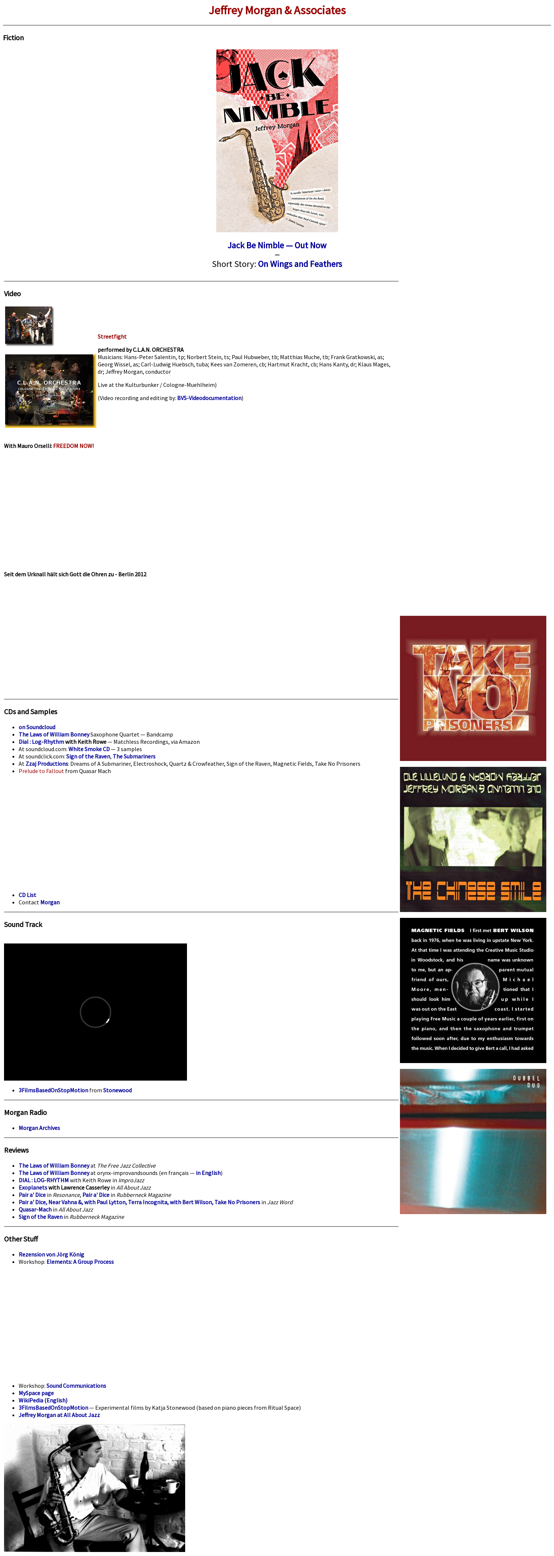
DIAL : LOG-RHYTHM (44, 1180)
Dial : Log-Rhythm (41, 741)
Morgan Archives (39, 1127)
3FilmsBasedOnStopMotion (53, 1090)
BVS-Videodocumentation (209, 398)
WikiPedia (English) (43, 1400)
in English (208, 1172)
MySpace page (36, 1393)
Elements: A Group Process (80, 1261)
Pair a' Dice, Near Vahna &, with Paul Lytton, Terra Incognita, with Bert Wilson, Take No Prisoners (139, 1202)
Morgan (50, 902)
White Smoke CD (89, 749)
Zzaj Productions (47, 763)
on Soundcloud (37, 727)
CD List (27, 894)
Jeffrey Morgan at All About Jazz (59, 1415)
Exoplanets (33, 1187)
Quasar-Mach (35, 1209)
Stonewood (117, 1090)
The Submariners (134, 756)
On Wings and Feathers (300, 264)
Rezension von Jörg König (51, 1254)
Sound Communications (76, 1385)
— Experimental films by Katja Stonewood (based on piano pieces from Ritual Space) (194, 1407)
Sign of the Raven (88, 756)
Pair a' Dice (32, 1194)
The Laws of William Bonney (54, 734)
